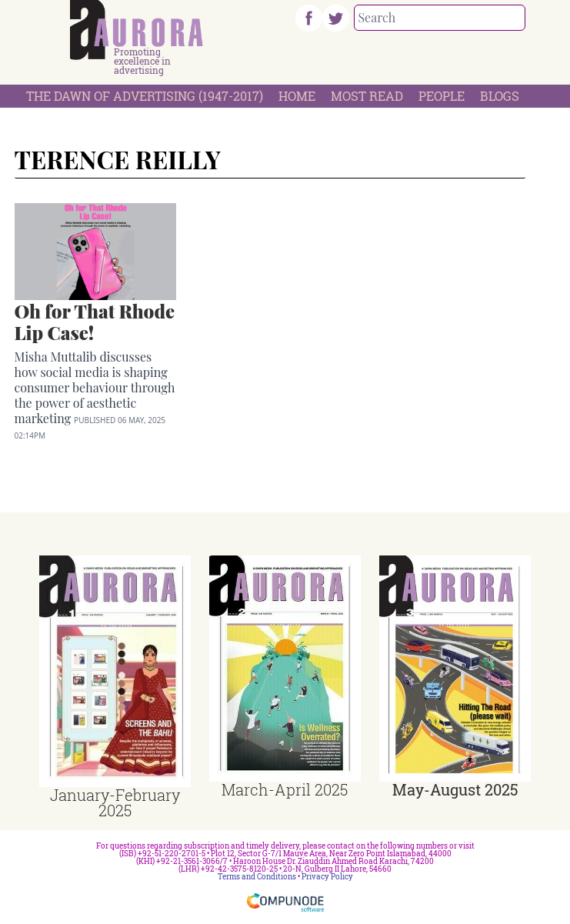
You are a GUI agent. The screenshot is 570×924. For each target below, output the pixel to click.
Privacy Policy (327, 877)
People (441, 96)
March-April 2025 (285, 789)
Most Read (367, 96)
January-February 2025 (115, 802)
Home (296, 96)
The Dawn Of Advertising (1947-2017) (144, 96)
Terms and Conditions (257, 877)
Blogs (499, 96)
